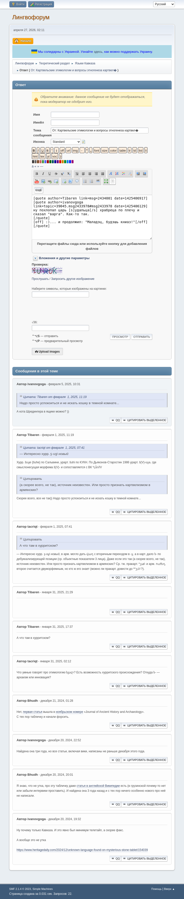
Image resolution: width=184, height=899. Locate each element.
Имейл (38, 122)
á (33, 166)
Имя (36, 114)
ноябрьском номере (69, 712)
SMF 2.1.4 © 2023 (20, 888)
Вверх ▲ (169, 888)
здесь (98, 52)
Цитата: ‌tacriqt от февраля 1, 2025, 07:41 (54, 448)
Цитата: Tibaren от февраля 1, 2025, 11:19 (55, 397)
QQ (115, 420)
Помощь (156, 888)
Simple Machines (43, 888)
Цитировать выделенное (144, 420)
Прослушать (40, 279)
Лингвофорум (30, 17)
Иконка (39, 142)
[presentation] (69, 309)
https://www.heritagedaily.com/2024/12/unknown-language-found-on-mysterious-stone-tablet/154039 (82, 850)
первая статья (32, 712)
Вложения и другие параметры (64, 258)
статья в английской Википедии (98, 786)
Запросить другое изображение (72, 279)
